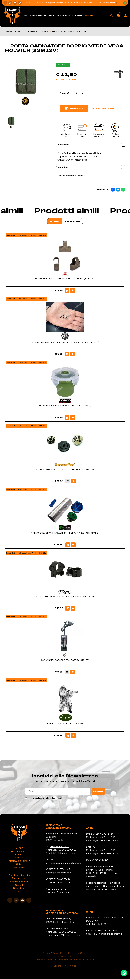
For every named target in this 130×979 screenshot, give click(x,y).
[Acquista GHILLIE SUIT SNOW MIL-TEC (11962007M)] (67, 735)
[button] (125, 3)
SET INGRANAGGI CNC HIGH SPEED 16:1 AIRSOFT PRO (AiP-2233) (65, 469)
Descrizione (90, 145)
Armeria (52, 15)
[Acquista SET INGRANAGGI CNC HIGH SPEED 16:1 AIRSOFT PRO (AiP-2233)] (67, 481)
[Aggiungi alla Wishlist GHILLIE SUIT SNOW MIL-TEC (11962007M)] (73, 735)
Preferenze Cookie (77, 953)
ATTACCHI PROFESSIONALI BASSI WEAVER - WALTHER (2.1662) (65, 596)
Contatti (19, 885)
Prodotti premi (19, 878)
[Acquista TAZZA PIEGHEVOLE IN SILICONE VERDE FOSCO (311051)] (67, 417)
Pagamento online (19, 881)
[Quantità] (76, 93)
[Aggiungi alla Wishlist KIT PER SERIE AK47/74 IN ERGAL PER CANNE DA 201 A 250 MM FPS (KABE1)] (73, 544)
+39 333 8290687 (66, 849)
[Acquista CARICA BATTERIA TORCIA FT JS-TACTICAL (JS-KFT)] (67, 672)
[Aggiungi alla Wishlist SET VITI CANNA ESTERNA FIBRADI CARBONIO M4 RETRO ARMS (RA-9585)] (72, 354)
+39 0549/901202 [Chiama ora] (90, 3)
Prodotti (8, 32)
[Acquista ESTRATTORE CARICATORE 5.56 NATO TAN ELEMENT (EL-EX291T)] (67, 290)
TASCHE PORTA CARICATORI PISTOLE (69, 32)
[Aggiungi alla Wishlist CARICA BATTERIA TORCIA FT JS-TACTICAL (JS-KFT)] (72, 672)
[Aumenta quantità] (82, 93)
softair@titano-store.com (55, 3)
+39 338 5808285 (66, 931)
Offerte (89, 15)
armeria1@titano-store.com (67, 935)
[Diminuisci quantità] (70, 93)
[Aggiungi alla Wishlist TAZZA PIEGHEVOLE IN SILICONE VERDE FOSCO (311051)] (72, 417)
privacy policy (57, 798)
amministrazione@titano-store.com (64, 863)
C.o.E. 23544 (65, 956)
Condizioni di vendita (19, 875)
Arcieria (60, 15)
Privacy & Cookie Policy (54, 953)
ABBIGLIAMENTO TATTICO (37, 32)
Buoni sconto (19, 867)
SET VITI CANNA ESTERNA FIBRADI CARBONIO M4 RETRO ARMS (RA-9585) (65, 342)
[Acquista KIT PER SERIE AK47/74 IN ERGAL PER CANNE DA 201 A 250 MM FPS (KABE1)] (67, 544)
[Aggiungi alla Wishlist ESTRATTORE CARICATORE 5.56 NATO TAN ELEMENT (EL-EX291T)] (72, 290)
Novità (54, 221)
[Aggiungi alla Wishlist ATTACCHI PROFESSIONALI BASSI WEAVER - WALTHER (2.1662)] (73, 608)
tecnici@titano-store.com (58, 872)
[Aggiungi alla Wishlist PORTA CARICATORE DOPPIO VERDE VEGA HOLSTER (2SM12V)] (104, 108)
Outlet (19, 864)
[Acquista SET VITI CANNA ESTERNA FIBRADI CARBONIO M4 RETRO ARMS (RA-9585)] (67, 354)
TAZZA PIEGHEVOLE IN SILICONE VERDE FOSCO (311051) (65, 406)
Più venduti (72, 221)
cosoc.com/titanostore (57, 892)
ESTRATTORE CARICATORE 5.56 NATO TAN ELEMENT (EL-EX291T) (65, 278)
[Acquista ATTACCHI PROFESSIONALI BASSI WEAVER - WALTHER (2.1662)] (67, 608)
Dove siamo (19, 888)
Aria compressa (39, 15)
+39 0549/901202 (59, 846)
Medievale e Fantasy (74, 15)
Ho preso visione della (45, 798)
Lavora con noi (19, 891)
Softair (27, 15)
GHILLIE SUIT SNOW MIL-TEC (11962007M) (65, 723)
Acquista (74, 108)
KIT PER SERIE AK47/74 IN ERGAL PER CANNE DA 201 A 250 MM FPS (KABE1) (65, 533)
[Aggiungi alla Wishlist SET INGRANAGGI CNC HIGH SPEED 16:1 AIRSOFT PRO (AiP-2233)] (73, 481)
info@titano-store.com (64, 853)
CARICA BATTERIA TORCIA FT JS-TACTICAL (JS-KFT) (65, 660)
